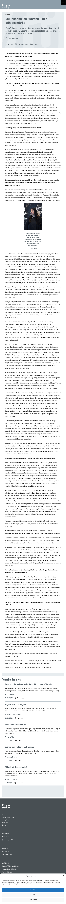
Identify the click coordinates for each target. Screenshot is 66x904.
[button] (63, 876)
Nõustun (33, 889)
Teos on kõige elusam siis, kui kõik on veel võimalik (28, 684)
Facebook (5, 822)
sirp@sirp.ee (6, 820)
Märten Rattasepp (14, 715)
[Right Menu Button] (63, 2)
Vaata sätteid (33, 899)
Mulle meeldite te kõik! (15, 724)
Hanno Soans (12, 779)
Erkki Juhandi (13, 38)
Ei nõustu (33, 894)
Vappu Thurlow (12, 757)
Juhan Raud (11, 694)
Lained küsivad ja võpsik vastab (19, 747)
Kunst (7, 14)
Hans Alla (10, 737)
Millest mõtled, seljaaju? (16, 767)
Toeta (4, 825)
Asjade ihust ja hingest (15, 704)
